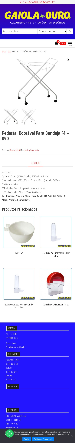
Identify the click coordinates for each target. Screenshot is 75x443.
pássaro (31, 150)
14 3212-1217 (11, 334)
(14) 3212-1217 (49, 2)
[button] (68, 59)
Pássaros (12, 150)
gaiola (26, 150)
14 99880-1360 (12, 338)
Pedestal (18, 150)
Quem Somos (11, 343)
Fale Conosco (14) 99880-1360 (31, 2)
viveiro (37, 150)
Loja (9, 51)
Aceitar (27, 439)
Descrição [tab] (35, 163)
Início (4, 51)
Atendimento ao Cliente (15, 347)
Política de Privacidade (43, 439)
